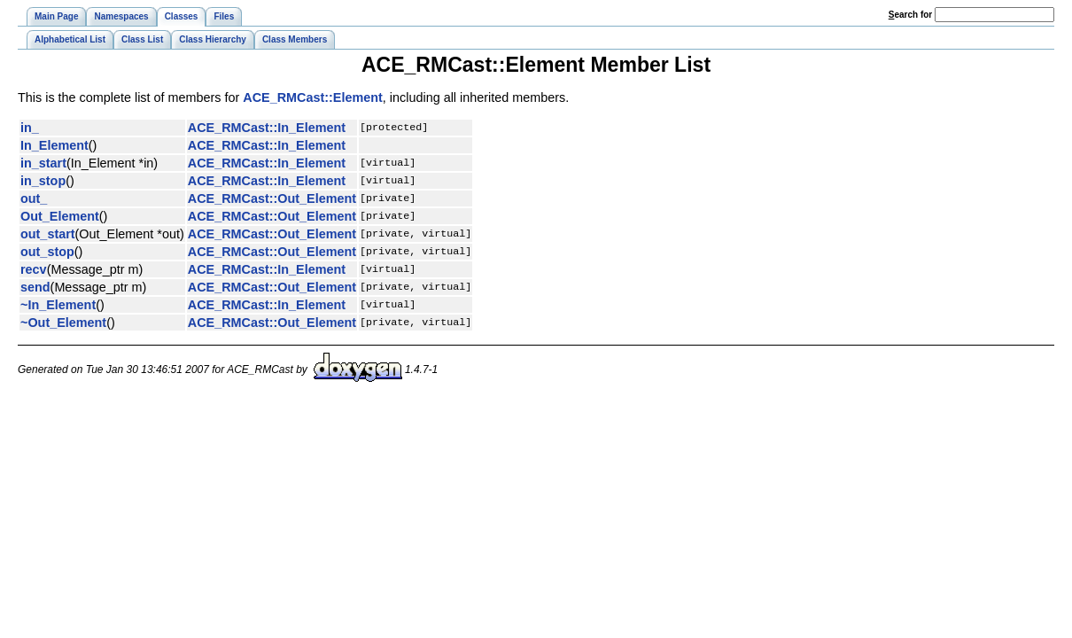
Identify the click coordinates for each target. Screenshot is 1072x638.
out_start (47, 234)
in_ (29, 128)
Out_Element (59, 216)
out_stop (47, 252)
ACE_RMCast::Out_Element (272, 198)
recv (33, 269)
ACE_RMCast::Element (313, 97)
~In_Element (58, 305)
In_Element (54, 145)
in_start (43, 163)
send (35, 287)
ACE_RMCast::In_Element (267, 128)
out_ (33, 198)
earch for (910, 14)
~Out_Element (63, 322)
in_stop (43, 181)
